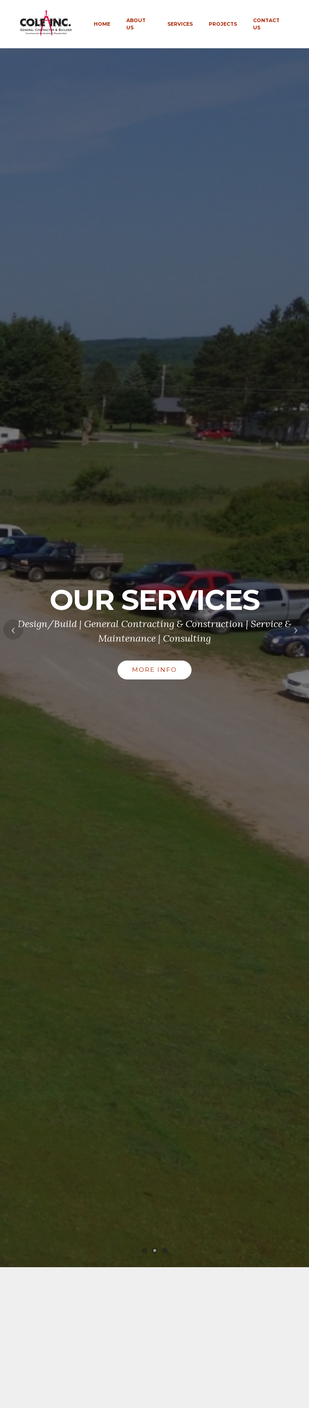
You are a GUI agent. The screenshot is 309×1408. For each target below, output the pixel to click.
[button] (13, 630)
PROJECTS (223, 24)
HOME (102, 24)
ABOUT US (136, 24)
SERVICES (180, 24)
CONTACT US (266, 24)
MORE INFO (154, 669)
